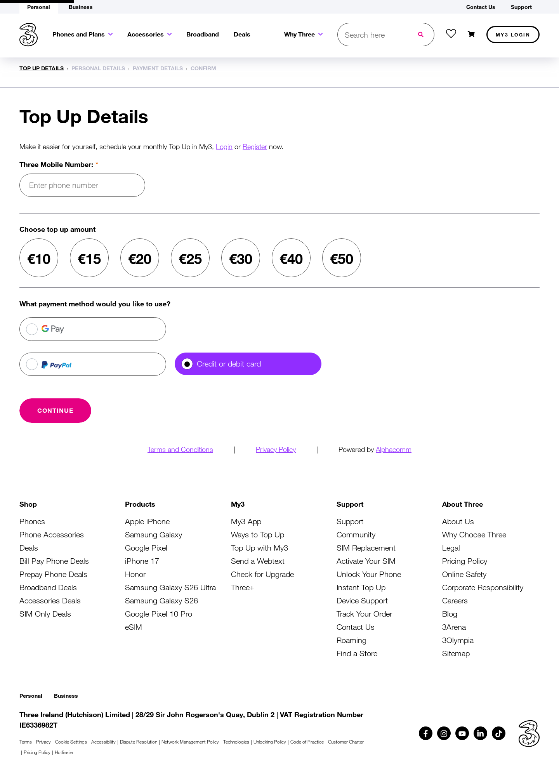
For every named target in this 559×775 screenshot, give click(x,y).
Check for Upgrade (262, 574)
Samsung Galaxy (153, 534)
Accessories (145, 34)
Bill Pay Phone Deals (54, 560)
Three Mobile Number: (56, 164)
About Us (458, 521)
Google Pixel (146, 547)
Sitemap (456, 653)
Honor (135, 574)
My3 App (246, 521)
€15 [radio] (89, 258)
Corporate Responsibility (482, 587)
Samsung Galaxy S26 (161, 600)
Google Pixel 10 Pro (158, 613)
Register (255, 146)
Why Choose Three (474, 534)
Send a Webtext (258, 560)
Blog (449, 613)
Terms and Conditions (180, 449)
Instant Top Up (361, 587)
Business (66, 695)
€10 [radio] (38, 258)
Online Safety (464, 574)
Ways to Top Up (257, 534)
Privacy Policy (276, 449)
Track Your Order (364, 613)
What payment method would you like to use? (94, 303)
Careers (455, 600)
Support (350, 521)
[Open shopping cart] (471, 34)
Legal (451, 547)
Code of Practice (307, 742)
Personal (30, 695)
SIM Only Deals (45, 613)
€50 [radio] (341, 258)
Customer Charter (346, 742)
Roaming (351, 640)
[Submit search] (421, 34)
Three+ (242, 587)
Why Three (299, 34)
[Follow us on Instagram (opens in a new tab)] (444, 733)
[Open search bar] (373, 34)
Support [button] (521, 6)
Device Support (362, 600)
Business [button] (81, 6)
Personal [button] (38, 6)
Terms (25, 742)
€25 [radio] (190, 258)
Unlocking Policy (269, 742)
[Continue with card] (55, 410)
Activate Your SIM (366, 560)
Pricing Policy (464, 560)
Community (356, 534)
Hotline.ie (64, 752)
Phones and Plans (78, 34)
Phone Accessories (51, 534)
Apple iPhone (147, 521)
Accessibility (103, 742)
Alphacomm (393, 449)
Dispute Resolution (138, 742)
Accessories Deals (50, 600)
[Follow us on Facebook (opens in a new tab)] (425, 733)
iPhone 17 (142, 560)
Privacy (43, 742)
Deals (242, 34)
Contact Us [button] (480, 6)
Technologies (236, 742)
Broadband (202, 34)
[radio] (92, 329)
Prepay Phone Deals (53, 574)
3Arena (454, 626)
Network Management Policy (190, 742)
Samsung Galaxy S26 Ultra (170, 587)
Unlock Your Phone (369, 574)
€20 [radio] (139, 258)
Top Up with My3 (259, 547)
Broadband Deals (48, 587)
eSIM (133, 626)
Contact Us (356, 626)
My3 (513, 34)
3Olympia (458, 640)
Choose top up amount (57, 229)
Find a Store (357, 653)
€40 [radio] (291, 258)
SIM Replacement (366, 547)
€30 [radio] (240, 258)
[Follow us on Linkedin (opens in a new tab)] (480, 733)
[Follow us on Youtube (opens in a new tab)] (462, 733)
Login (224, 146)
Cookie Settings (71, 742)
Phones (32, 521)
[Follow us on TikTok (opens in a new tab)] (498, 733)
